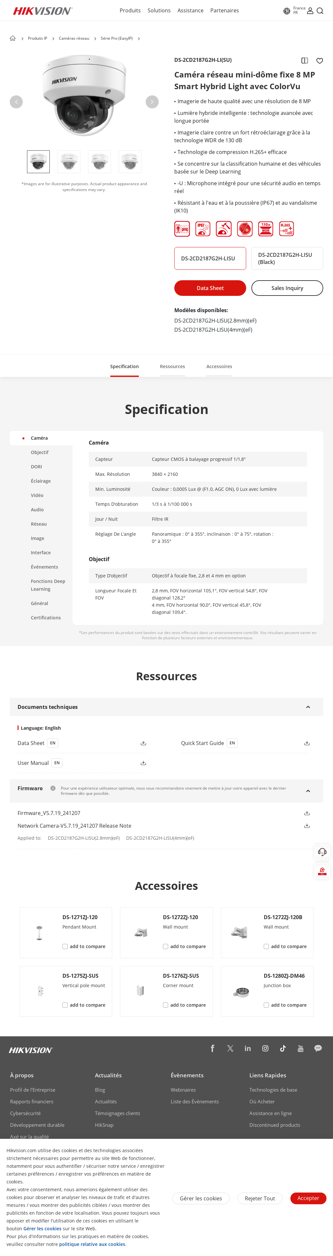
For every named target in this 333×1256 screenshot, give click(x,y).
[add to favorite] (317, 60)
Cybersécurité (25, 1113)
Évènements (187, 1075)
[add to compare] (304, 60)
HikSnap (104, 1125)
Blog (100, 1089)
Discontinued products (274, 1125)
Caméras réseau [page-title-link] (74, 38)
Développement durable (37, 1125)
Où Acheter (262, 1101)
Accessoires (219, 366)
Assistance (191, 10)
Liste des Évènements (195, 1101)
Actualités (108, 1075)
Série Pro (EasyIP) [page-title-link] (117, 38)
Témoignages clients (117, 1113)
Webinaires (183, 1089)
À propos (21, 1075)
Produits (130, 10)
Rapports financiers (31, 1101)
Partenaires (224, 10)
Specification (124, 366)
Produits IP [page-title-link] (37, 38)
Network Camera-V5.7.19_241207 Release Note (74, 825)
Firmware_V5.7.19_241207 (49, 813)
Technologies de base (273, 1089)
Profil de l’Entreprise (32, 1089)
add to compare (87, 946)
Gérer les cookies (201, 1198)
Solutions (159, 10)
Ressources (172, 366)
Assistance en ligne (270, 1113)
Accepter (308, 1198)
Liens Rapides (267, 1075)
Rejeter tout (260, 1198)
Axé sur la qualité (29, 1136)
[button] (16, 101)
